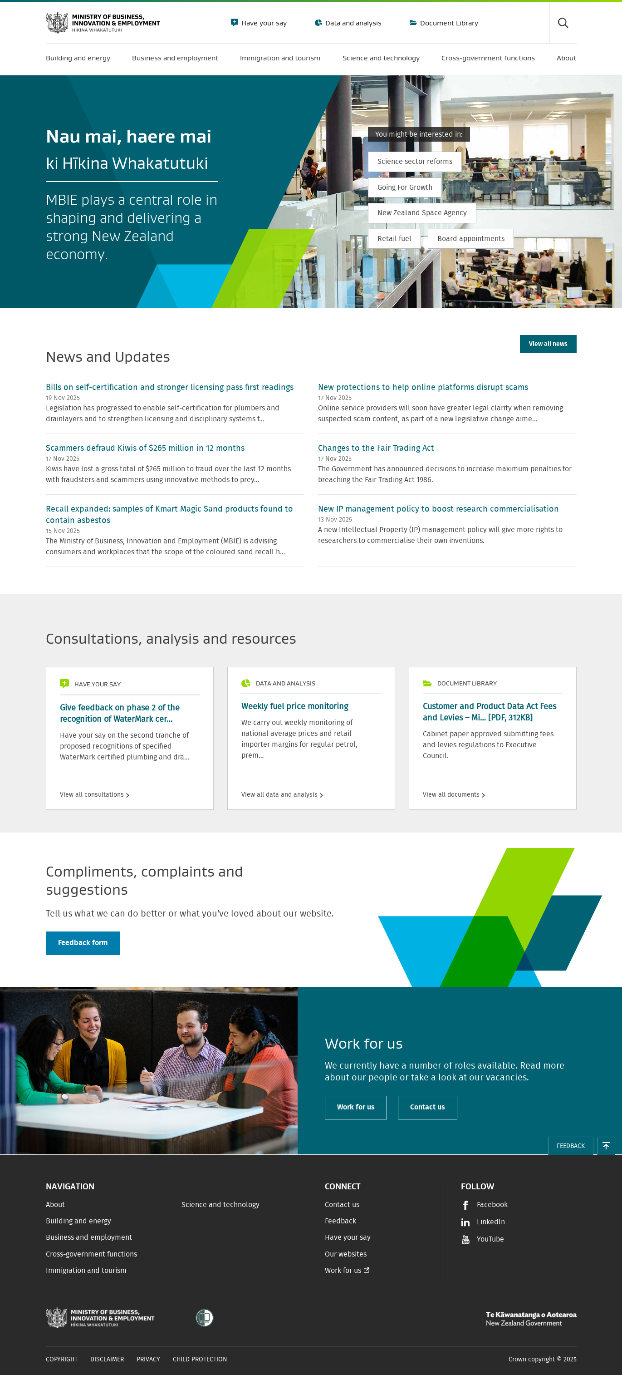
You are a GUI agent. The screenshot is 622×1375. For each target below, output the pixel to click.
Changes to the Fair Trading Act (376, 448)
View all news (548, 344)
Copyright (62, 1359)
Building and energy (78, 1221)
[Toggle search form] (563, 22)
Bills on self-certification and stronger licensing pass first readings (170, 388)
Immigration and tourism (86, 1270)
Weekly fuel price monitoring (294, 707)
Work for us (356, 1107)
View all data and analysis (282, 795)
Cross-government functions (91, 1254)
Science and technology (220, 1204)
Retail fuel (394, 238)
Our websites (346, 1254)
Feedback (340, 1221)
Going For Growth (404, 187)
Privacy (148, 1359)
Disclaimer (107, 1359)
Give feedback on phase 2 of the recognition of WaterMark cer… (120, 714)
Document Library (448, 22)
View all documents (454, 795)
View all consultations (94, 795)
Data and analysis (352, 22)
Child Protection (200, 1359)
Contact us (427, 1107)
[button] (606, 1146)
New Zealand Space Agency (422, 213)
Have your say (263, 22)
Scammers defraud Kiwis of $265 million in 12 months (145, 448)
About (55, 1204)
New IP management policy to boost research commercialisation (438, 509)
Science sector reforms (414, 161)
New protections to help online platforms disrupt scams (423, 388)
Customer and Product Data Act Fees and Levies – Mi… (489, 712)
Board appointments (470, 238)
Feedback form (83, 942)
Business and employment (89, 1237)
